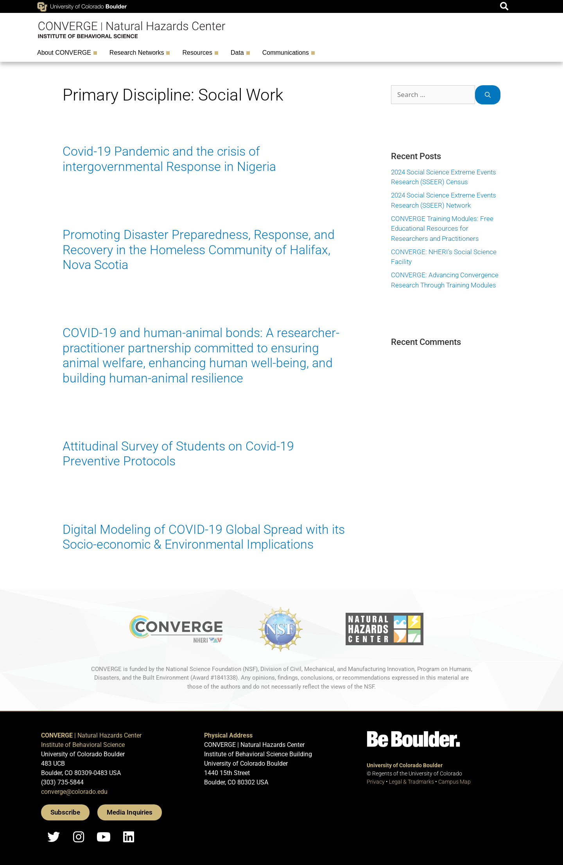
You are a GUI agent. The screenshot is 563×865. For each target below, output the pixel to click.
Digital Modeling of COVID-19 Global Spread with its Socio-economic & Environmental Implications (204, 537)
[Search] (487, 94)
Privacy (376, 782)
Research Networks (138, 53)
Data (239, 53)
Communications (287, 53)
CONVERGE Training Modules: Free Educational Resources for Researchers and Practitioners (442, 228)
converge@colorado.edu (74, 791)
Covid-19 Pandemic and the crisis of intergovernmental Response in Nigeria (169, 159)
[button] (504, 6)
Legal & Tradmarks (411, 782)
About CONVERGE (66, 53)
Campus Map (454, 782)
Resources (199, 53)
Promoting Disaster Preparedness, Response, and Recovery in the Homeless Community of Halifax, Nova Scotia (199, 249)
